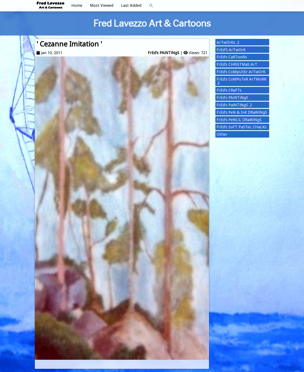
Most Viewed (101, 5)
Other (222, 134)
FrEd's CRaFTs (229, 90)
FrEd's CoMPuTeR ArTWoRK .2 (241, 81)
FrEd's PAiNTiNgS (163, 52)
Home (76, 5)
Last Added (131, 5)
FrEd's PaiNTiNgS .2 (234, 104)
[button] (151, 5)
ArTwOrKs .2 (228, 42)
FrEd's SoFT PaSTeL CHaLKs (241, 126)
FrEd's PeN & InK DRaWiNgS (242, 112)
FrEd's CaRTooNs (232, 56)
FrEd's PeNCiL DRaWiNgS (239, 119)
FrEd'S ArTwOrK (231, 49)
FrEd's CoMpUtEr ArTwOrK (241, 71)
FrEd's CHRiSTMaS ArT (237, 64)
